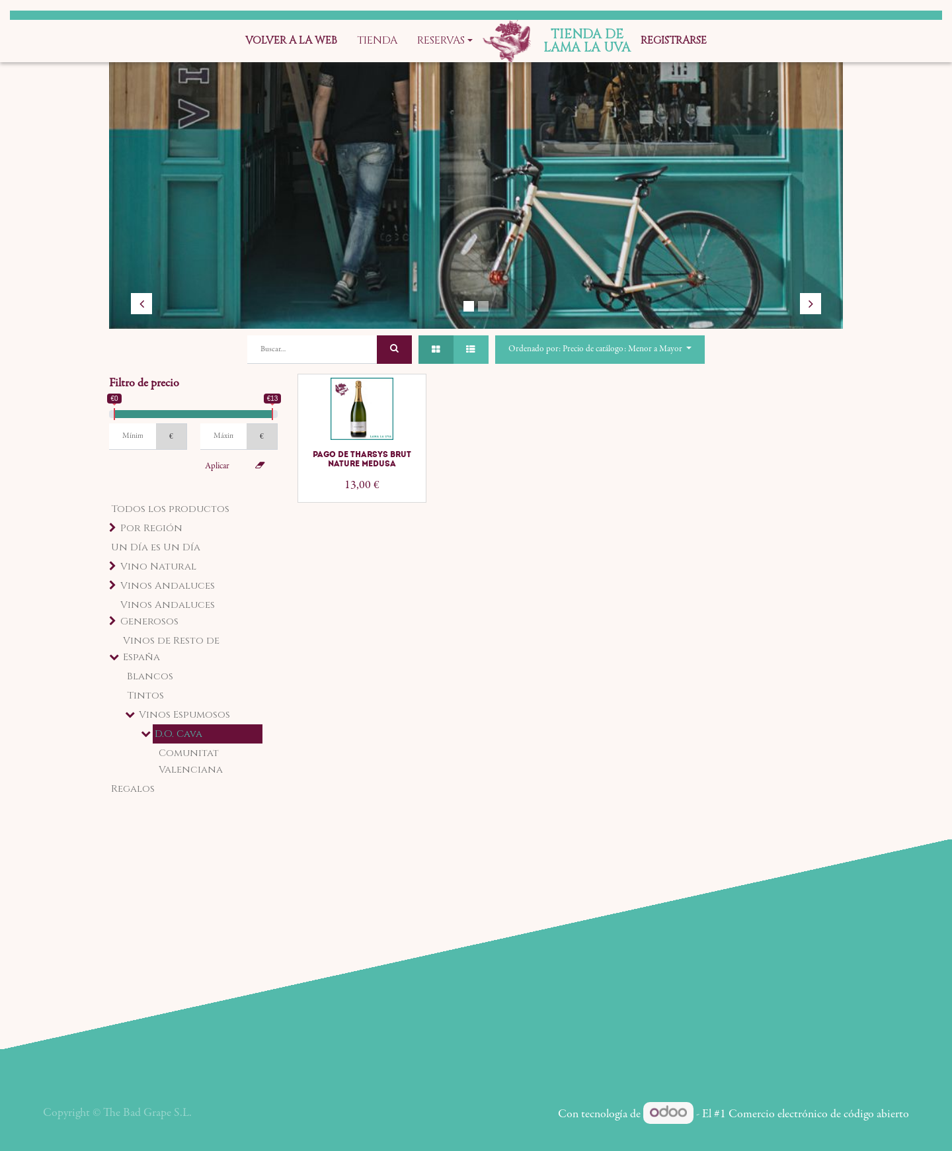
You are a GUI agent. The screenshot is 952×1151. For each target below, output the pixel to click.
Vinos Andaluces (167, 586)
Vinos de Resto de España (171, 649)
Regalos (133, 789)
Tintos (145, 696)
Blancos (150, 676)
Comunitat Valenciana (191, 761)
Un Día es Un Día (155, 547)
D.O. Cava (178, 734)
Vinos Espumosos (184, 715)
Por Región (151, 528)
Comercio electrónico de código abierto (819, 1115)
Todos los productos (170, 509)
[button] (600, 349)
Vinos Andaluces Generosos (167, 613)
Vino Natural (158, 567)
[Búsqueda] (394, 349)
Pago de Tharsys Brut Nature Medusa (362, 459)
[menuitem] (291, 41)
